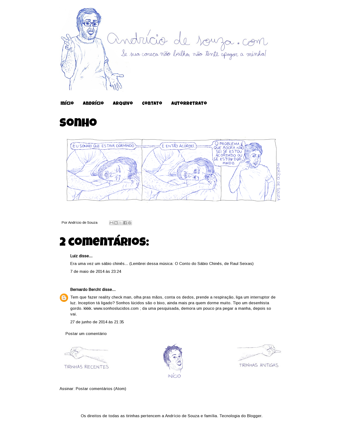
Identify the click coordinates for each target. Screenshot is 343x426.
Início (67, 104)
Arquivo (123, 104)
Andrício (93, 104)
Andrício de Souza (83, 222)
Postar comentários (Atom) (101, 388)
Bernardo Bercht (85, 289)
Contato (152, 104)
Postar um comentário (86, 333)
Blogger (254, 416)
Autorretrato (189, 104)
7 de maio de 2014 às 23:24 (95, 271)
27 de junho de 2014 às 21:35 (97, 322)
